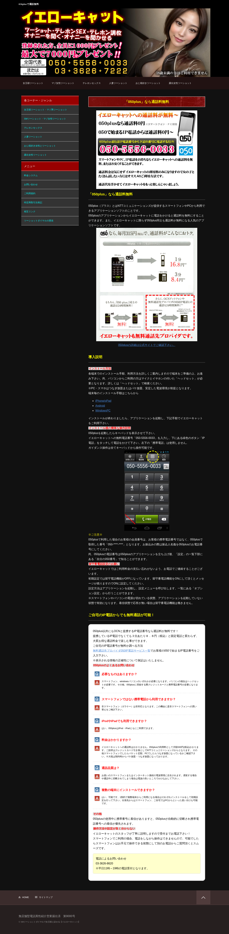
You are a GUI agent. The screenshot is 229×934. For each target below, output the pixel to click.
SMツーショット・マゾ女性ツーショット (45, 118)
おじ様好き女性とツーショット (40, 145)
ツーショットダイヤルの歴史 (39, 220)
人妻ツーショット (118, 83)
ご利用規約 (29, 193)
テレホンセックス (92, 83)
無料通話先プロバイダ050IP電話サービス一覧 (121, 650)
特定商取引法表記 (33, 202)
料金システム (31, 175)
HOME (25, 897)
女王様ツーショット (33, 83)
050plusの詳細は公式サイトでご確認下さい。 (146, 344)
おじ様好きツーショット (148, 83)
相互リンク (29, 211)
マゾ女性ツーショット (63, 83)
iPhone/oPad (103, 400)
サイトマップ (46, 897)
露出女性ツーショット (180, 83)
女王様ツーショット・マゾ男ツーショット (45, 109)
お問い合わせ (31, 184)
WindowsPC (102, 410)
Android (100, 405)
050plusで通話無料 (29, 4)
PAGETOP (203, 897)
